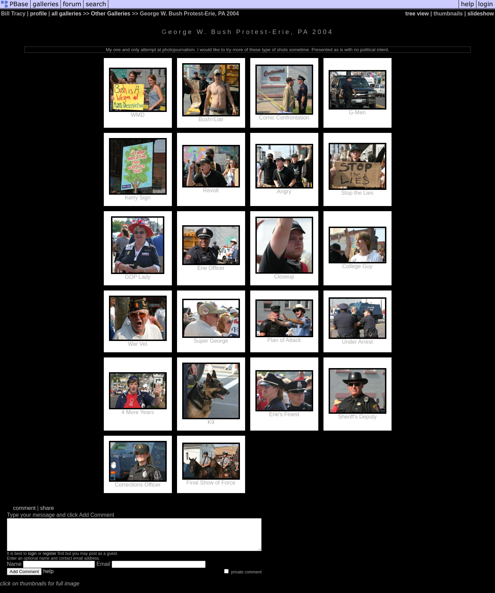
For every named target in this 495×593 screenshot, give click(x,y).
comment (24, 508)
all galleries (66, 13)
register (49, 559)
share (47, 508)
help (48, 577)
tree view (417, 13)
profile (38, 13)
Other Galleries (111, 13)
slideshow (481, 13)
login (32, 559)
